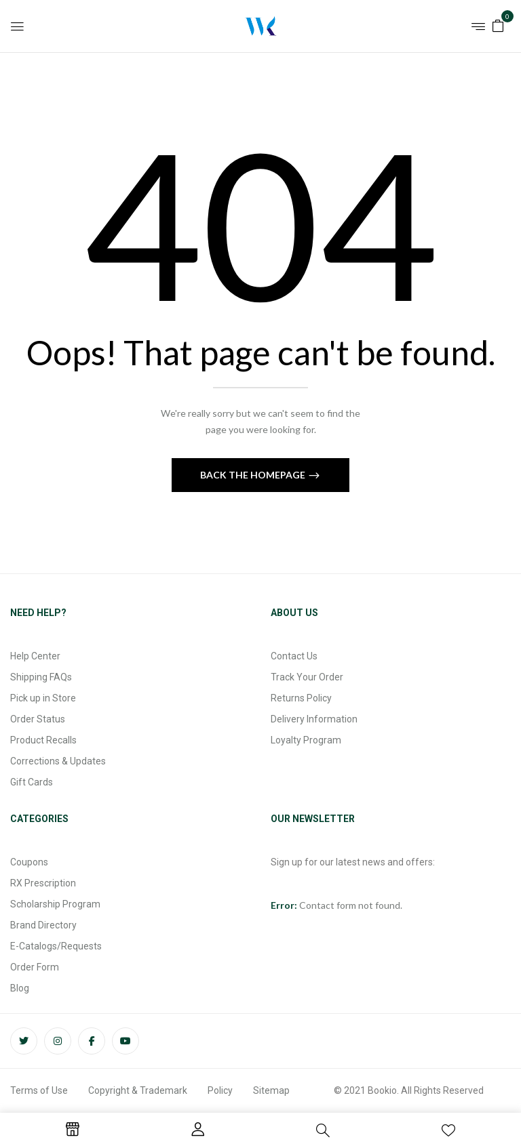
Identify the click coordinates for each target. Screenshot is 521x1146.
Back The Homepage (253, 474)
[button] (498, 24)
